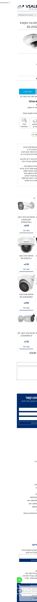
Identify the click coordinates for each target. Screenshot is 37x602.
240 (28, 225)
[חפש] (32, 6)
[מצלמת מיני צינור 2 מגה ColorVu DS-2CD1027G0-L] (9, 214)
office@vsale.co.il (25, 571)
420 (10, 225)
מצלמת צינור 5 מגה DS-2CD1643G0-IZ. (9, 334)
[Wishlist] (5, 6)
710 (10, 341)
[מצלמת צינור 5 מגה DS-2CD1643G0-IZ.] (9, 322)
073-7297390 (26, 573)
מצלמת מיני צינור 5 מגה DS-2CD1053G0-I (27, 257)
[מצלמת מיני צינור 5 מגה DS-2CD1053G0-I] (27, 245)
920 (23, 78)
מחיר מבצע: (29, 78)
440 (10, 302)
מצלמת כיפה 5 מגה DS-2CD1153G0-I (28, 295)
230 (10, 264)
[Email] (3, 591)
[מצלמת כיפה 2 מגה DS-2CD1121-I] (9, 253)
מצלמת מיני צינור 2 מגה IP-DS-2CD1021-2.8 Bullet (27, 219)
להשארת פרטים (19, 585)
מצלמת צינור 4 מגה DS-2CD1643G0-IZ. (27, 334)
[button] (28, 230)
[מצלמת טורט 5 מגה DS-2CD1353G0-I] (9, 291)
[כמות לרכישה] (34, 84)
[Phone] (3, 585)
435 (28, 302)
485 (28, 264)
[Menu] (35, 6)
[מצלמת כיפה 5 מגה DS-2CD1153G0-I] (27, 291)
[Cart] (2, 6)
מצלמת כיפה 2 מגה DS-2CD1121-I (9, 257)
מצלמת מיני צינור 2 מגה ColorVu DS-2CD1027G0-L (9, 219)
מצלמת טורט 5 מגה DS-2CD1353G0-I (9, 295)
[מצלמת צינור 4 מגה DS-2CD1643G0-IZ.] (27, 322)
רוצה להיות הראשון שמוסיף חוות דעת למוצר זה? (19, 96)
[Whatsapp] (3, 580)
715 (28, 341)
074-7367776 (13, 573)
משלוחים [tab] (31, 141)
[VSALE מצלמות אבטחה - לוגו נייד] (18, 7)
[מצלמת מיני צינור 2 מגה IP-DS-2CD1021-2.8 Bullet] (27, 211)
